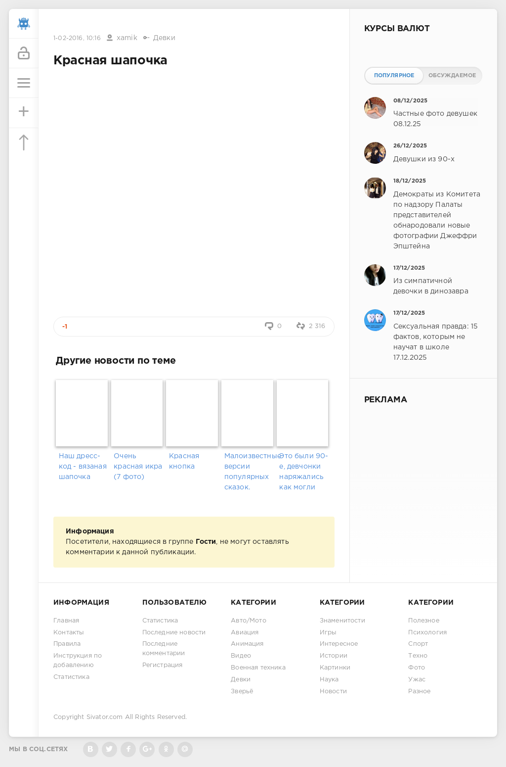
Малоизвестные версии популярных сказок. (249, 471)
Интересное (339, 644)
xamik (127, 38)
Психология (427, 632)
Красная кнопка (184, 461)
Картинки (335, 668)
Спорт (418, 644)
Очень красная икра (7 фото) (138, 466)
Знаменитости (342, 620)
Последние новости (174, 632)
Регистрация (162, 665)
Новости (333, 691)
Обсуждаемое (452, 75)
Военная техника (258, 668)
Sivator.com (104, 717)
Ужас (416, 679)
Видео (241, 656)
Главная (66, 620)
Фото (416, 668)
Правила (67, 644)
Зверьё (242, 691)
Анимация (247, 644)
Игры (328, 632)
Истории (333, 656)
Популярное (394, 75)
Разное (419, 691)
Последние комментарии (163, 648)
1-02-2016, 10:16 (77, 38)
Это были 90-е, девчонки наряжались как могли (303, 471)
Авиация (244, 632)
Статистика (71, 677)
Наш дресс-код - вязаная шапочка (83, 466)
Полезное (423, 620)
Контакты (68, 632)
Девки (164, 38)
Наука (329, 679)
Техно (417, 656)
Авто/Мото (248, 620)
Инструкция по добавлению (77, 660)
